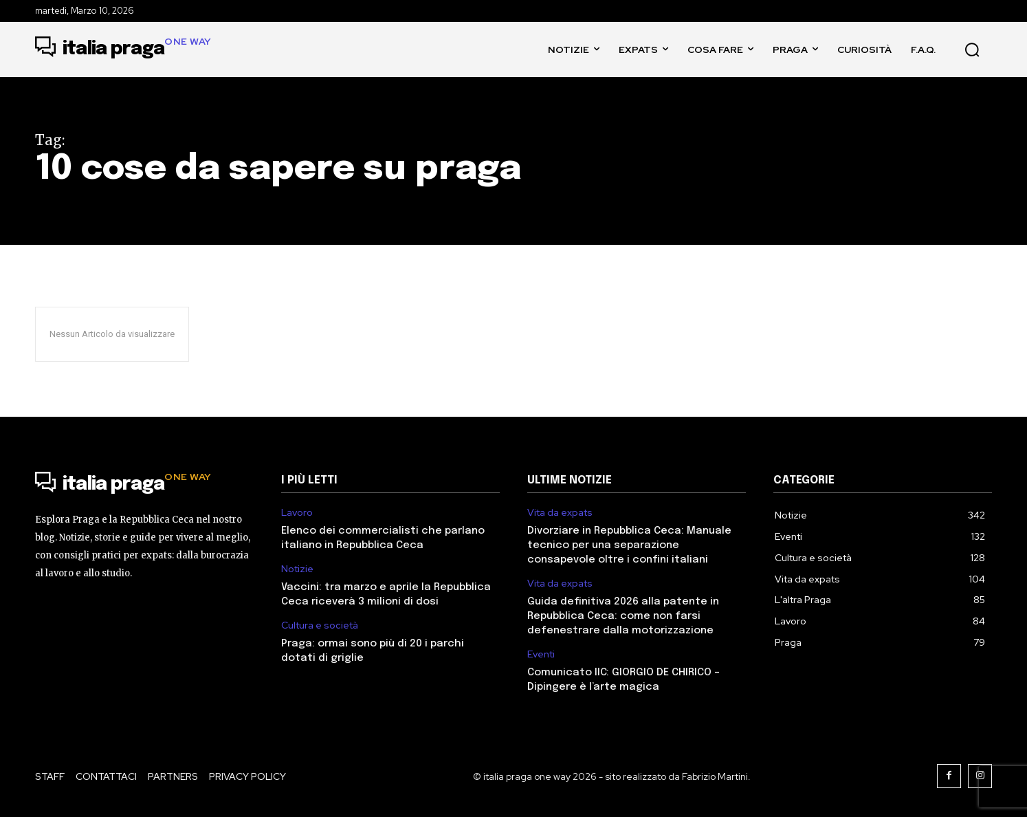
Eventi (541, 654)
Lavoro (297, 513)
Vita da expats (560, 513)
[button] (972, 49)
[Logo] (123, 49)
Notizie (297, 569)
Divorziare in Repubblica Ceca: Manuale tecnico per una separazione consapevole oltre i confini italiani (629, 545)
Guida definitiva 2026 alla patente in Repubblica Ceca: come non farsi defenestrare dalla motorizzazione (623, 616)
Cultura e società (319, 625)
